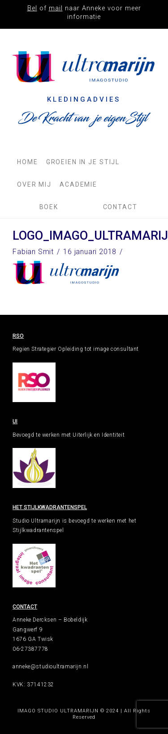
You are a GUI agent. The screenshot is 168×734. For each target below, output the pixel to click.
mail (56, 8)
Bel (32, 8)
